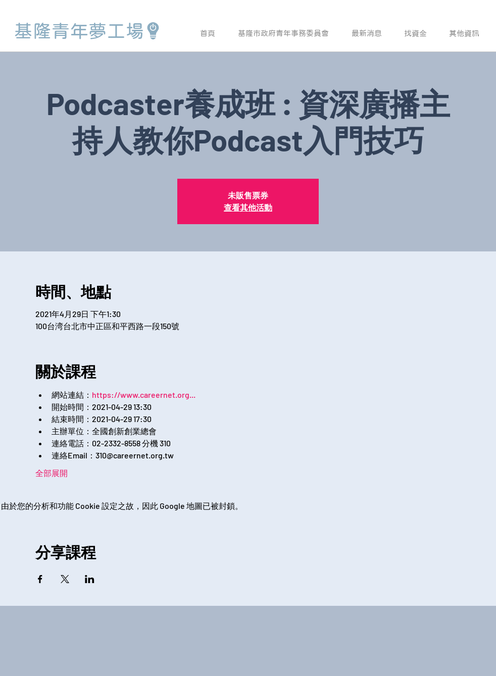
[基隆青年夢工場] (88, 30)
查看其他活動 (248, 207)
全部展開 (51, 473)
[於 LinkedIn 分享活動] (89, 579)
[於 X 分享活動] (65, 579)
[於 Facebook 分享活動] (40, 579)
